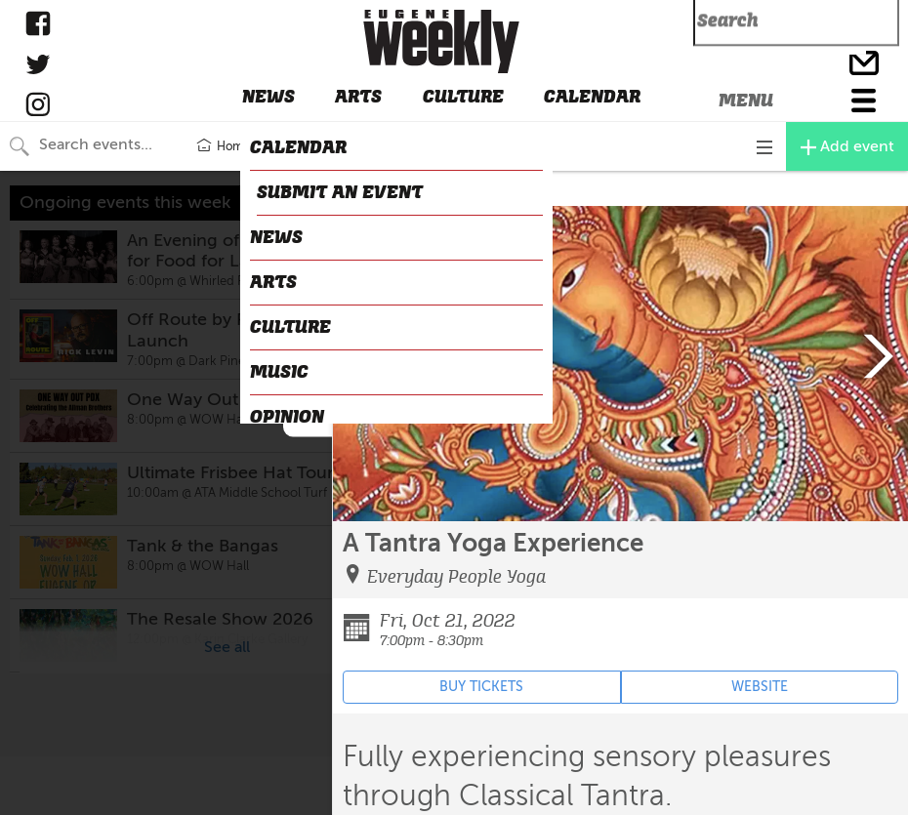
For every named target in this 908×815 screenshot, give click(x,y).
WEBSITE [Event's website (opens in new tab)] (759, 686)
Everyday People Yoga (456, 576)
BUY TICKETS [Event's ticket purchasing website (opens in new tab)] (481, 686)
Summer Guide (312, 146)
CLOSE (358, 189)
